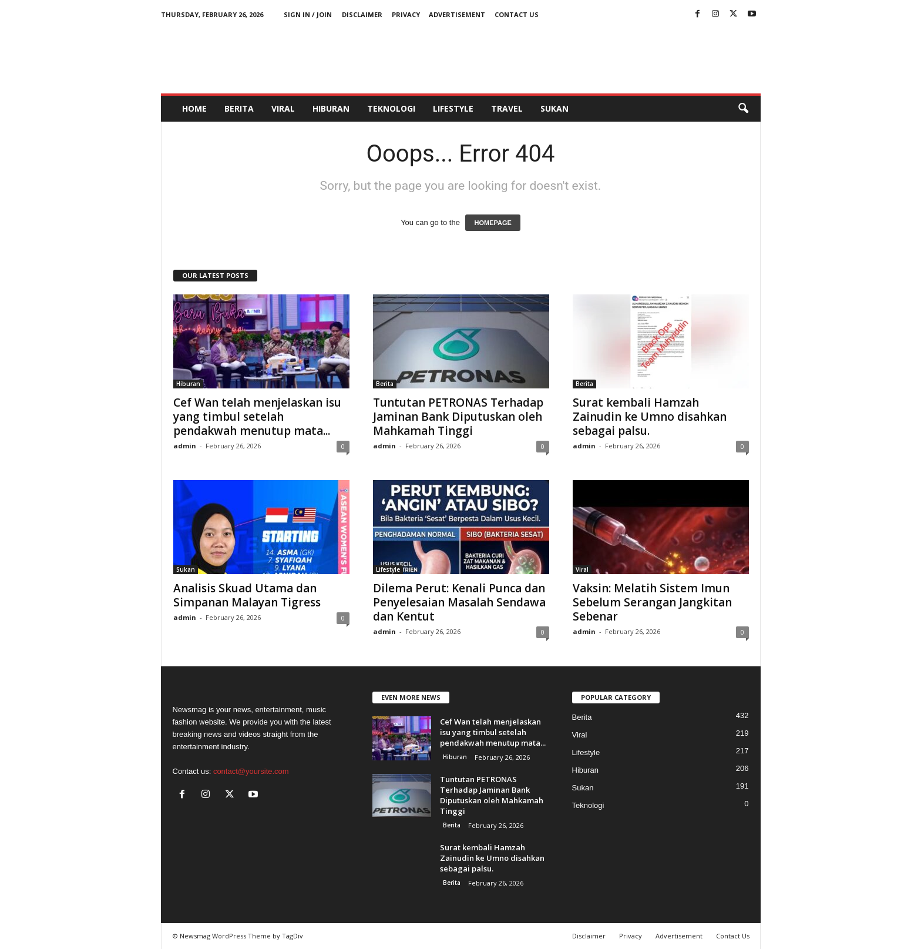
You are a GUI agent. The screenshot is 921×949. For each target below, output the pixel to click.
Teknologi (391, 108)
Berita (239, 108)
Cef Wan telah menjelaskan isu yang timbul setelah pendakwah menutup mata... (257, 416)
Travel (507, 108)
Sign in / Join (308, 14)
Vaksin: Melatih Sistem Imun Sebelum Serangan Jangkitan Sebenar (652, 602)
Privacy (406, 14)
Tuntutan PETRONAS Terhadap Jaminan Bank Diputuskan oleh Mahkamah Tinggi (458, 416)
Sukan (554, 108)
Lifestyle (453, 108)
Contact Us (517, 14)
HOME (194, 108)
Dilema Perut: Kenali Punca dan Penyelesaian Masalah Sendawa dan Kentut (459, 602)
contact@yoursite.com (251, 771)
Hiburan (330, 108)
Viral (283, 108)
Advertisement (457, 14)
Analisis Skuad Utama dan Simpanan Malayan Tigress (247, 595)
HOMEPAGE (492, 222)
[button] (743, 109)
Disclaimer (362, 14)
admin (184, 445)
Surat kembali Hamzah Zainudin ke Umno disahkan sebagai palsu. (650, 416)
